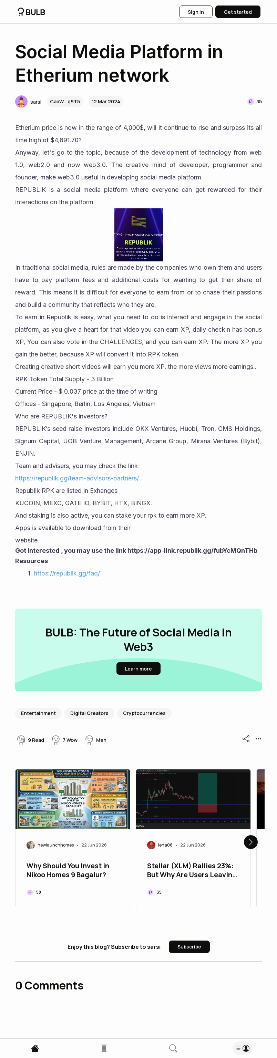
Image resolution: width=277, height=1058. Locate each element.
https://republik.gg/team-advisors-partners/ (77, 478)
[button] (28, 101)
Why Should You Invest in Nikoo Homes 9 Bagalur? (68, 870)
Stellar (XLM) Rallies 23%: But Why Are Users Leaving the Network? (192, 871)
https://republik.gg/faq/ (67, 573)
